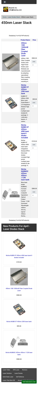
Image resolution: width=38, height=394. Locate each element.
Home (4, 17)
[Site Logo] (19, 9)
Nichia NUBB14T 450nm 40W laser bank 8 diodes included (25, 131)
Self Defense (20, 377)
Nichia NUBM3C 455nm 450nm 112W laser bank (25, 174)
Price (34, 40)
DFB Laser (16, 370)
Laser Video (6, 370)
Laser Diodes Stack (14, 17)
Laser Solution (7, 373)
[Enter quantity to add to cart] (34, 65)
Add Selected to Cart (29, 382)
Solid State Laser (8, 377)
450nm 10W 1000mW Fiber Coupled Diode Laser (24, 49)
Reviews (24, 370)
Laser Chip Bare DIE (9, 380)
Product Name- (25, 40)
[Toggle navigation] (5, 2)
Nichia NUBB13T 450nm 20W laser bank (25, 89)
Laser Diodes (18, 373)
